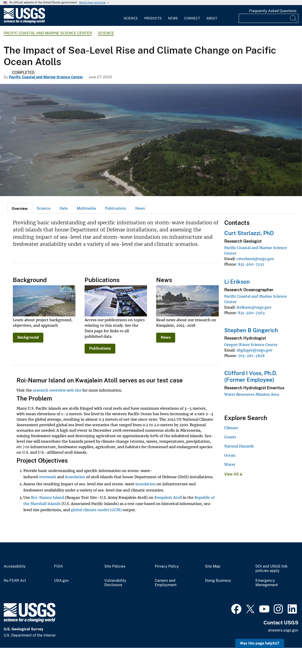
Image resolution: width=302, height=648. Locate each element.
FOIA (58, 566)
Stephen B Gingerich (251, 330)
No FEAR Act (15, 581)
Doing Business (218, 581)
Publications (115, 208)
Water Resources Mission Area (251, 394)
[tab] (19, 208)
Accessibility (15, 566)
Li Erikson (237, 281)
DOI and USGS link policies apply (271, 568)
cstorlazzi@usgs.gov (255, 258)
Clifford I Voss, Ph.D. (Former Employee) (250, 376)
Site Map (212, 566)
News (173, 18)
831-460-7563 (251, 312)
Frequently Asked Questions (272, 11)
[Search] (293, 18)
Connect (192, 18)
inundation (75, 477)
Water (229, 464)
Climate (231, 428)
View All (233, 474)
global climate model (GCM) (96, 510)
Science (131, 18)
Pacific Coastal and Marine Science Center (48, 33)
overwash (47, 477)
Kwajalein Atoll (168, 497)
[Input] (268, 18)
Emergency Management (266, 583)
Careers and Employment (166, 583)
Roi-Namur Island (47, 497)
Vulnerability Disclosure (115, 583)
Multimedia (86, 208)
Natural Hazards (239, 446)
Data (64, 208)
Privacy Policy (167, 566)
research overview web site (57, 390)
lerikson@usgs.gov (254, 307)
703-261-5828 (251, 355)
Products (152, 18)
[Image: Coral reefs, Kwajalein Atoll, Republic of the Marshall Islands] (151, 140)
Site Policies (114, 566)
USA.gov (61, 581)
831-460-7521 (251, 264)
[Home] (24, 22)
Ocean (230, 455)
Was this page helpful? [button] (260, 643)
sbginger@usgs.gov (254, 350)
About (211, 18)
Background (28, 337)
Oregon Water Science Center (250, 344)
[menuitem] (130, 15)
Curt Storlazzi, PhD (249, 233)
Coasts (230, 437)
